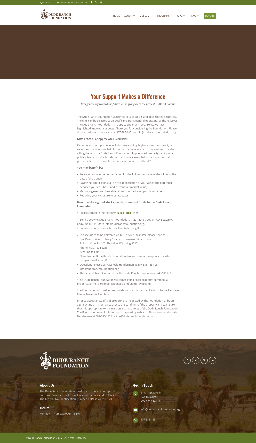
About (128, 16)
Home (116, 16)
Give (179, 16)
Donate (210, 15)
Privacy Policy (48, 420)
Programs (163, 16)
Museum (144, 16)
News (193, 16)
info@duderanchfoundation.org (160, 409)
